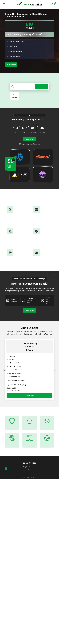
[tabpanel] (29, 370)
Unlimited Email (13, 56)
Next (55, 370)
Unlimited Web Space (15, 41)
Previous (4, 370)
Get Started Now (29, 139)
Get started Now (11, 64)
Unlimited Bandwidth (15, 51)
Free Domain (12, 46)
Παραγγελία (30, 395)
